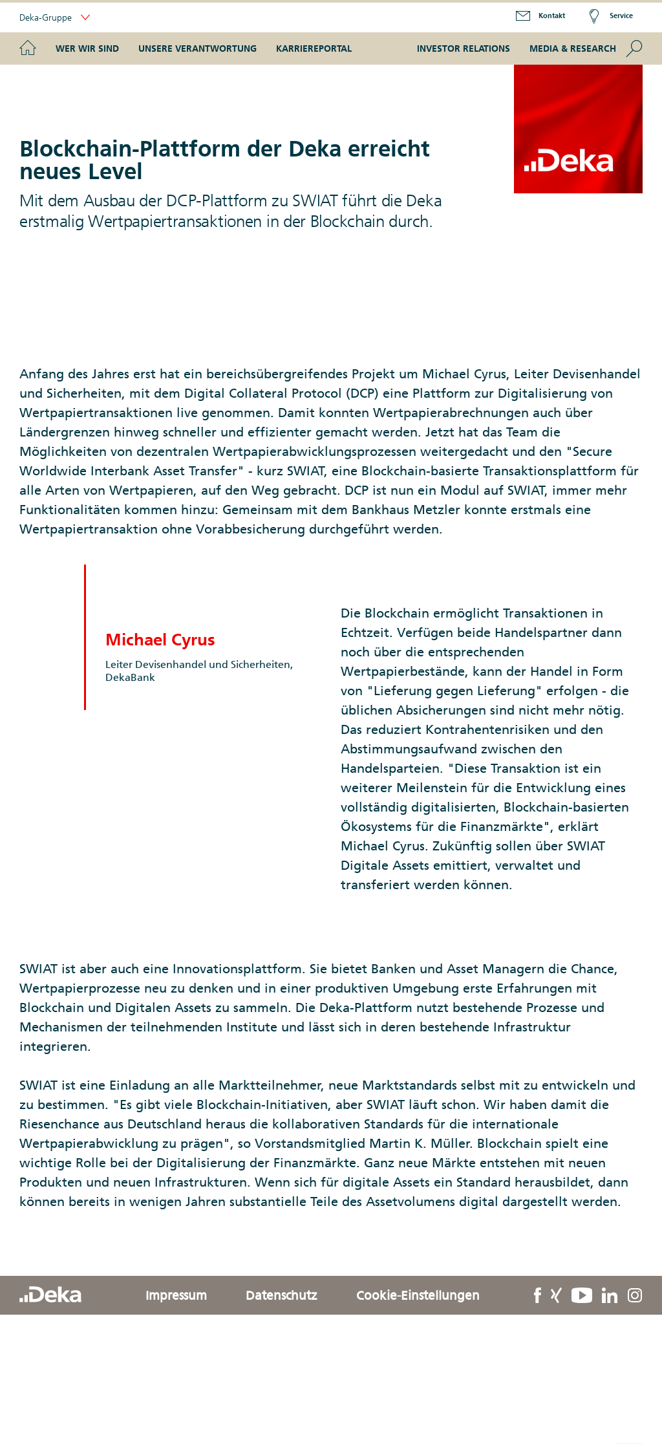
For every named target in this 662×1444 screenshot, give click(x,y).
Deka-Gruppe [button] (54, 17)
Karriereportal (314, 48)
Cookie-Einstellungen (418, 1295)
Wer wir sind (87, 48)
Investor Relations (463, 48)
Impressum (176, 1295)
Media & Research (572, 48)
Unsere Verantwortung (197, 48)
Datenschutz (281, 1295)
